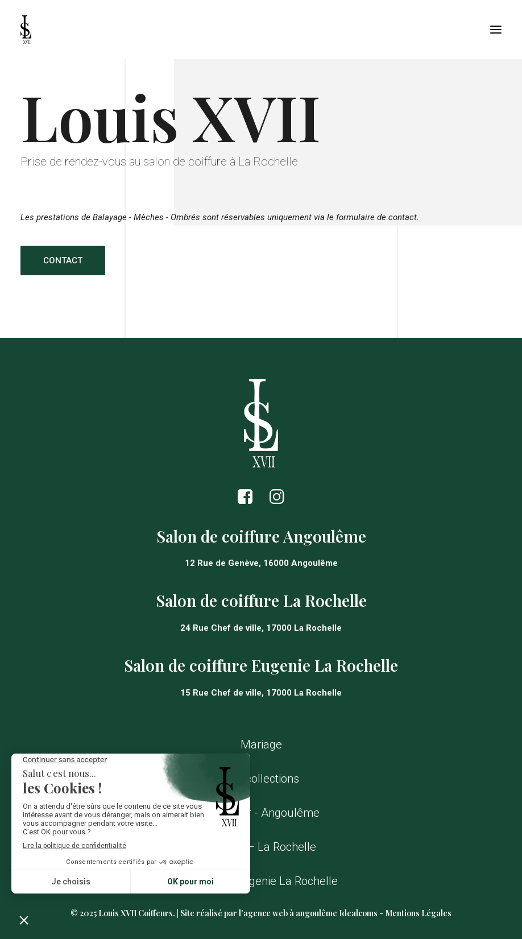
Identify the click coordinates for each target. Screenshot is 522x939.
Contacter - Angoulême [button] (261, 813)
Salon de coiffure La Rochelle (261, 600)
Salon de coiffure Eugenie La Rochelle (261, 665)
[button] (496, 29)
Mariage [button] (261, 744)
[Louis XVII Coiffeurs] (25, 29)
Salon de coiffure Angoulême (261, 536)
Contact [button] (62, 260)
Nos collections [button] (261, 778)
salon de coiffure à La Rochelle (220, 161)
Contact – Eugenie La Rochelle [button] (261, 881)
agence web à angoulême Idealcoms (310, 913)
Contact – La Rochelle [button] (261, 847)
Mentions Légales (418, 913)
